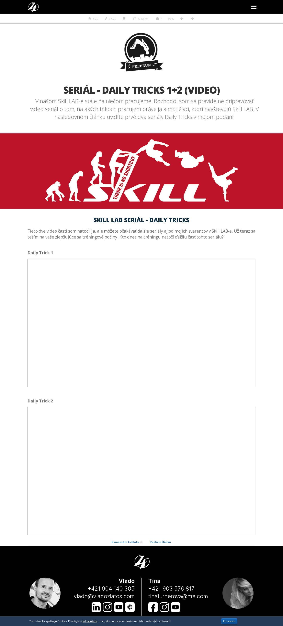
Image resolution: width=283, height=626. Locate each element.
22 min (110, 19)
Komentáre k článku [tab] (127, 542)
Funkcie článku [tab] (160, 542)
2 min (93, 19)
